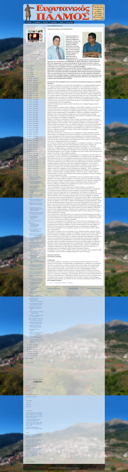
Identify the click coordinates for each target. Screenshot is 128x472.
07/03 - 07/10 (32, 132)
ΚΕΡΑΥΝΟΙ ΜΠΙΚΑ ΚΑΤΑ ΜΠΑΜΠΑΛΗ (35, 292)
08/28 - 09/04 (32, 114)
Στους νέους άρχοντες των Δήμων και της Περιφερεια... (35, 288)
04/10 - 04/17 (32, 157)
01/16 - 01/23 (32, 351)
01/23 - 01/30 (32, 349)
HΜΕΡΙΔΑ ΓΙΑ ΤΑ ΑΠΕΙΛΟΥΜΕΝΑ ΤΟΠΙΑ (35, 336)
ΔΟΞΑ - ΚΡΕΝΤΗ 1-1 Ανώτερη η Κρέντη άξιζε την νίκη (36, 261)
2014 (29, 70)
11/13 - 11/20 (32, 91)
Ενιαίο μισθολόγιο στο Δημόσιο (34, 330)
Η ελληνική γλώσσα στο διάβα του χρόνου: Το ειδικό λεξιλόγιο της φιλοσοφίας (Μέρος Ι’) (34, 445)
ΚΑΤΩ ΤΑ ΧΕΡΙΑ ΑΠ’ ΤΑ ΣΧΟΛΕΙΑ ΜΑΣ (34, 187)
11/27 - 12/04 (32, 86)
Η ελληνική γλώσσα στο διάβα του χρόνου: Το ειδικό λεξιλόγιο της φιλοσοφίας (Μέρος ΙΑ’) (34, 440)
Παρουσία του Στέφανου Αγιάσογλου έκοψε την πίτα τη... (36, 247)
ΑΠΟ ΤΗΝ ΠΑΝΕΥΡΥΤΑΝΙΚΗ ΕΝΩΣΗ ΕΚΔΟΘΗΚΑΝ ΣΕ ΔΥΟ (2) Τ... (36, 341)
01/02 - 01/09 (32, 355)
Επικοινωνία (69, 22)
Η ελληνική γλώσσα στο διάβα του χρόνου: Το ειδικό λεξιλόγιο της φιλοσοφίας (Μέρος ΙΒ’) (34, 436)
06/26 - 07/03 (32, 134)
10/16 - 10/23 (32, 99)
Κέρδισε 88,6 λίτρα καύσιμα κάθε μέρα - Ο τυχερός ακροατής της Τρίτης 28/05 (34, 424)
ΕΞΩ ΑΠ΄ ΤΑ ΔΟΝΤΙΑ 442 (35, 220)
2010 (29, 358)
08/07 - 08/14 (32, 121)
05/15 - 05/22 (32, 147)
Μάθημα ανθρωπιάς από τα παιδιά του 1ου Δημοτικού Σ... (36, 204)
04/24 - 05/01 (32, 153)
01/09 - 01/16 (32, 353)
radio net (28, 402)
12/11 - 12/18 (32, 82)
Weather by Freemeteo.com (30, 461)
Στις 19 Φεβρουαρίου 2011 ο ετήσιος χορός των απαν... (36, 304)
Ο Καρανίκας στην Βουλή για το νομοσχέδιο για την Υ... (36, 265)
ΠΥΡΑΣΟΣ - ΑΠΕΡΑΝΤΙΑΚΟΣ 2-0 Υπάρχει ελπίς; (36, 316)
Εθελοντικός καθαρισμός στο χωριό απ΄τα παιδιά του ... (36, 200)
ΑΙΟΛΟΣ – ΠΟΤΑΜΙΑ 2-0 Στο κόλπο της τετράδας (36, 333)
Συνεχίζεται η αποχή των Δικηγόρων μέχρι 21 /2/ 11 (36, 296)
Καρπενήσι (28, 406)
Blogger (77, 467)
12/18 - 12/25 (32, 80)
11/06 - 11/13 (32, 93)
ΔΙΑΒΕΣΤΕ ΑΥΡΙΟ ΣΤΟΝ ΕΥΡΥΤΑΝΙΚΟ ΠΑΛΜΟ (35, 326)
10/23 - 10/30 (32, 97)
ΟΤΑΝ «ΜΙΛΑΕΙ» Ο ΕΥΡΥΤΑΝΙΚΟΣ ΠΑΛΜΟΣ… (33, 217)
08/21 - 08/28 (32, 117)
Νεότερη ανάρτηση (53, 288)
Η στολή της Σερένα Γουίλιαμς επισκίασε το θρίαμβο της (33, 420)
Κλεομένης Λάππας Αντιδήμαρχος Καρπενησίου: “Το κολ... (35, 256)
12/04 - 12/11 (32, 84)
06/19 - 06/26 (32, 136)
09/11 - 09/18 (32, 110)
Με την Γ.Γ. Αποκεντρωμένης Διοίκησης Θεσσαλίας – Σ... (36, 272)
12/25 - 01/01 (32, 78)
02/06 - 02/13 (32, 345)
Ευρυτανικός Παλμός (31, 396)
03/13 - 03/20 (32, 166)
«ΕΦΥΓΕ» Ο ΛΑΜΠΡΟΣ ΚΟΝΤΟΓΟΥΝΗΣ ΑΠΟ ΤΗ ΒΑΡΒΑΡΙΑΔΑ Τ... (36, 178)
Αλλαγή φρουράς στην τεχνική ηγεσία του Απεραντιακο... (36, 213)
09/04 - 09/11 (32, 112)
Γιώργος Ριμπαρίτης (32, 388)
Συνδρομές (54, 22)
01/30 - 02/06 (32, 347)
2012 (29, 74)
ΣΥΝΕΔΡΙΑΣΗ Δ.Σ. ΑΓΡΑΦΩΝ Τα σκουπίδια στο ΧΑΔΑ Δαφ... (36, 196)
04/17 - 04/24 (32, 155)
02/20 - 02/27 (32, 173)
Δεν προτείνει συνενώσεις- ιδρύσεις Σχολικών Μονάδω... (35, 239)
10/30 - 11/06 (32, 95)
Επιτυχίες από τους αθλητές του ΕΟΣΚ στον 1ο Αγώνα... (36, 279)
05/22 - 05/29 (32, 145)
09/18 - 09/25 (32, 108)
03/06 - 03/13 (32, 168)
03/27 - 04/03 (32, 162)
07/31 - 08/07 (32, 123)
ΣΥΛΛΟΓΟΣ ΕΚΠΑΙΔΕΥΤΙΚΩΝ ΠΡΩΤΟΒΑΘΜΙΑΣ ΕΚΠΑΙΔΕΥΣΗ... (34, 225)
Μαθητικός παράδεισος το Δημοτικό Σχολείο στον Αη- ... (36, 183)
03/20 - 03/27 (32, 164)
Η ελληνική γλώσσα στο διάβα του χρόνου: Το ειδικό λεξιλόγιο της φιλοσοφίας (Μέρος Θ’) (34, 450)
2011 (29, 76)
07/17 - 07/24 (32, 127)
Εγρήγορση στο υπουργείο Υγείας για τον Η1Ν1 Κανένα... (35, 283)
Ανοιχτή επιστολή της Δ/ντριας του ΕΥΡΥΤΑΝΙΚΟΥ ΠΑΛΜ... (36, 191)
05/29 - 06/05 (32, 142)
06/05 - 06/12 (32, 140)
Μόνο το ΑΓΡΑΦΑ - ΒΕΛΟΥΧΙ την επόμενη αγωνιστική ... (36, 319)
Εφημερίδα (37, 22)
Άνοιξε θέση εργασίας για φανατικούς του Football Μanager (34, 428)
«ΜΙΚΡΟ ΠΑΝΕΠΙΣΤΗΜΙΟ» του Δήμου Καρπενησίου (35, 323)
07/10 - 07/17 (32, 130)
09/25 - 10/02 (32, 106)
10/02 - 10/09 (32, 104)
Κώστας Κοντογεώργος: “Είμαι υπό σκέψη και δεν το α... (36, 243)
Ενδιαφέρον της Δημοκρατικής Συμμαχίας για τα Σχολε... (36, 269)
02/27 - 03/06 (32, 170)
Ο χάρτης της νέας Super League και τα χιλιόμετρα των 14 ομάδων (34, 413)
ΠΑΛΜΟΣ (29, 22)
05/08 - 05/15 (32, 149)
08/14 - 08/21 (32, 119)
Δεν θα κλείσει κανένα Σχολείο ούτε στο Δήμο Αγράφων (36, 234)
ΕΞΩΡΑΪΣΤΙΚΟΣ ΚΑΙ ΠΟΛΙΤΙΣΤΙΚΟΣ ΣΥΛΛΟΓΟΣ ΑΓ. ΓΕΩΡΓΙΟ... (36, 300)
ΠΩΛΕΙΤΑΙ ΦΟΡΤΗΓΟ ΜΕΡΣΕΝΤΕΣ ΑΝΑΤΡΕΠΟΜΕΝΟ (34, 252)
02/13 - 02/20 (32, 175)
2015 (29, 67)
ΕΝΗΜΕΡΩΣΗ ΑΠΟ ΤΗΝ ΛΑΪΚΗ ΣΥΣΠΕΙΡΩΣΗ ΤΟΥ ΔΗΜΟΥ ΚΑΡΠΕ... (36, 209)
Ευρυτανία (28, 404)
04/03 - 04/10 (32, 160)
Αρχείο (61, 22)
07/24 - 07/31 (32, 125)
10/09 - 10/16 (32, 102)
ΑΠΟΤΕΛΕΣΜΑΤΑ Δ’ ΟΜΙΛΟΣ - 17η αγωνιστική (36, 312)
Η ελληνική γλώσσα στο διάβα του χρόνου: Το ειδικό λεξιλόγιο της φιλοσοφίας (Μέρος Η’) (34, 454)
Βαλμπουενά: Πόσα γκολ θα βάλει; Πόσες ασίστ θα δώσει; (34, 416)
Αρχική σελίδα (73, 288)
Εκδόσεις (45, 22)
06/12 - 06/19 (32, 138)
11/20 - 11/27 (32, 89)
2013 (29, 72)
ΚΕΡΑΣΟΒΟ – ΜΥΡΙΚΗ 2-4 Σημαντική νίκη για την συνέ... (35, 308)
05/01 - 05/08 (32, 151)
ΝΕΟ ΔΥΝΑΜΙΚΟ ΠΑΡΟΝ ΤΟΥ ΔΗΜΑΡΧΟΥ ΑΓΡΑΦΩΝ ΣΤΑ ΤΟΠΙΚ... (35, 230)
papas (29, 390)
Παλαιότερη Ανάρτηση (94, 288)
